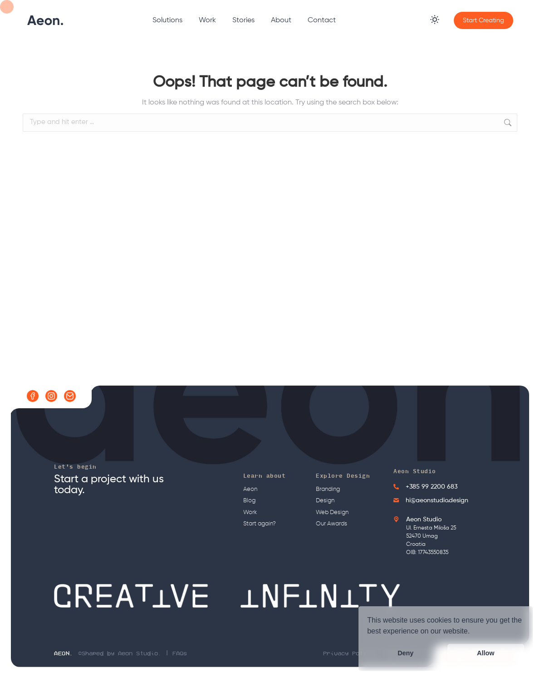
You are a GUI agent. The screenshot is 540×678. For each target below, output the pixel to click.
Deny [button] (405, 653)
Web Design (332, 512)
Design (325, 501)
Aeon (250, 489)
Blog (249, 501)
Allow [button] (485, 653)
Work (250, 512)
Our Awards (331, 524)
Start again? (259, 524)
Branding (328, 489)
